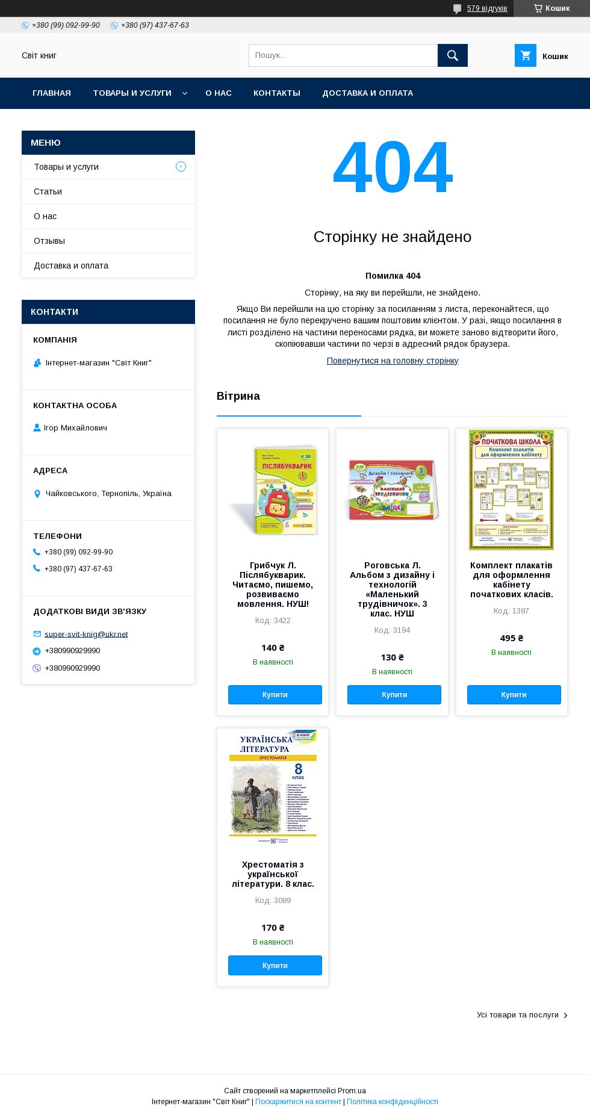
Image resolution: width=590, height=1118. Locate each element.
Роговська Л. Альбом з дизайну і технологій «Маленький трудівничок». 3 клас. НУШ (392, 589)
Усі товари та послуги (518, 1014)
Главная (52, 93)
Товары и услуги (132, 93)
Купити (275, 695)
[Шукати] (453, 55)
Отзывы (49, 241)
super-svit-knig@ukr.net (86, 633)
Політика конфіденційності (392, 1102)
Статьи (48, 191)
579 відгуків (487, 8)
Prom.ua (352, 1091)
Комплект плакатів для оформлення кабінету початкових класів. (511, 580)
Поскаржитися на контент (298, 1102)
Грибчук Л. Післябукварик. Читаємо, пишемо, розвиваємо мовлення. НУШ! (272, 585)
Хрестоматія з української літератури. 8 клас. (273, 874)
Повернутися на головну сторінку (393, 360)
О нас (218, 93)
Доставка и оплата (367, 93)
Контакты (276, 93)
